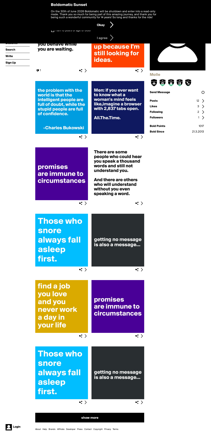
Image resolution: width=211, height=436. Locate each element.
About (38, 429)
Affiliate (60, 429)
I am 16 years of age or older (73, 30)
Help (44, 429)
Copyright (98, 429)
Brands (52, 429)
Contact (88, 429)
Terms (115, 429)
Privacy (107, 429)
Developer (71, 429)
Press (80, 429)
